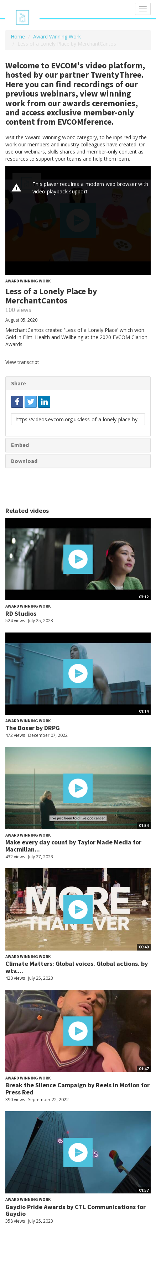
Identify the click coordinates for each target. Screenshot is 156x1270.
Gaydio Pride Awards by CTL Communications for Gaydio (75, 1210)
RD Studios (20, 613)
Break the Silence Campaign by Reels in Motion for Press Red (77, 1088)
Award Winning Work (57, 36)
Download (24, 460)
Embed (20, 444)
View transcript (22, 362)
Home (18, 36)
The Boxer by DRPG (32, 728)
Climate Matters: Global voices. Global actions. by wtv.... (76, 967)
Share (18, 383)
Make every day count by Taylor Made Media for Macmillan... (73, 845)
